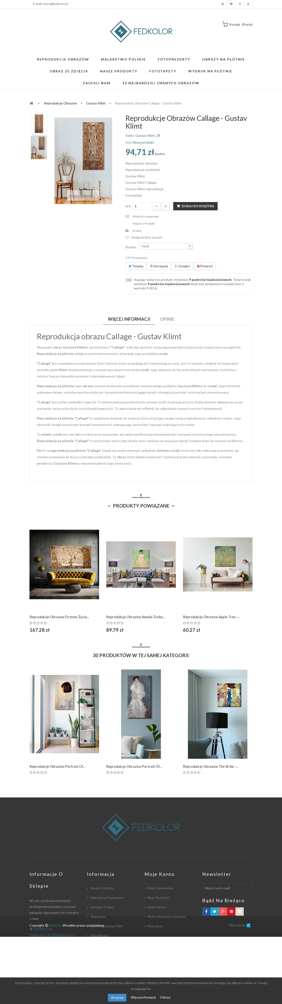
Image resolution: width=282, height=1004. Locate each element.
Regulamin (98, 916)
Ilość (128, 206)
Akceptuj (117, 997)
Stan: (128, 142)
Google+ (182, 266)
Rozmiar (131, 247)
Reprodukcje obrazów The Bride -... (210, 766)
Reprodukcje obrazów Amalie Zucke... (135, 617)
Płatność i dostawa (105, 945)
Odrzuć (165, 997)
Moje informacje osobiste (166, 916)
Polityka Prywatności (105, 964)
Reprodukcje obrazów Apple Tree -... (211, 617)
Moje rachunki (158, 898)
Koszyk (240, 4)
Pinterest (205, 266)
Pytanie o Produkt (144, 223)
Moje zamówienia (160, 888)
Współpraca (99, 935)
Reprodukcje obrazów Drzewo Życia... (59, 617)
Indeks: (130, 135)
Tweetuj (136, 266)
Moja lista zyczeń (231, 4)
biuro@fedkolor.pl (55, 4)
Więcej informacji (143, 997)
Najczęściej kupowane (106, 898)
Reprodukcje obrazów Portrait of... (57, 766)
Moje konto (223, 4)
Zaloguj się (248, 4)
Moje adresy (156, 907)
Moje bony (155, 926)
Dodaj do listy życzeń (146, 237)
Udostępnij (159, 266)
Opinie (167, 319)
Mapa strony (99, 973)
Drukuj (137, 230)
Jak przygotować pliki (106, 926)
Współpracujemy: (103, 954)
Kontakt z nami (102, 907)
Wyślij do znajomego (146, 216)
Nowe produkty (102, 888)
